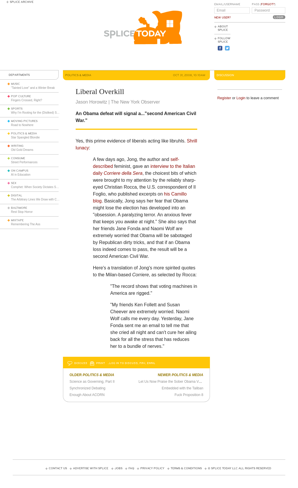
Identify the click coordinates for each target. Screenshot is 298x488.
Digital (16, 195)
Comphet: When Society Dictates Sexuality (38, 187)
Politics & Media (24, 133)
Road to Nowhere (22, 125)
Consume (18, 158)
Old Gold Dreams (22, 149)
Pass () (263, 4)
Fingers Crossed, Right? (26, 100)
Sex (13, 183)
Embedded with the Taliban (182, 388)
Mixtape (17, 220)
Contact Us (58, 468)
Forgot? (268, 4)
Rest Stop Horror (22, 211)
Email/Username (227, 4)
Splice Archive (21, 2)
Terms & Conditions (186, 468)
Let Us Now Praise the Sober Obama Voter (172, 382)
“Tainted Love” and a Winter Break (33, 87)
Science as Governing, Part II (92, 382)
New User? (222, 17)
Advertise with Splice (90, 468)
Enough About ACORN (87, 395)
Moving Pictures (24, 121)
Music (15, 84)
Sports (17, 108)
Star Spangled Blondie (25, 137)
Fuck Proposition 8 (188, 395)
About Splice (223, 28)
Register (224, 98)
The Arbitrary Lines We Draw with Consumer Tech (43, 199)
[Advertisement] (259, 46)
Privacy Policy (152, 468)
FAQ (131, 468)
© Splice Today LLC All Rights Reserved (239, 468)
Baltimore (19, 208)
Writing (17, 146)
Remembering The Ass (25, 224)
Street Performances (24, 162)
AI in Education (20, 174)
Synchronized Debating (87, 388)
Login (240, 98)
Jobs (118, 468)
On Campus (19, 170)
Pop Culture (21, 96)
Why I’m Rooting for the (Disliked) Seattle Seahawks (44, 112)
